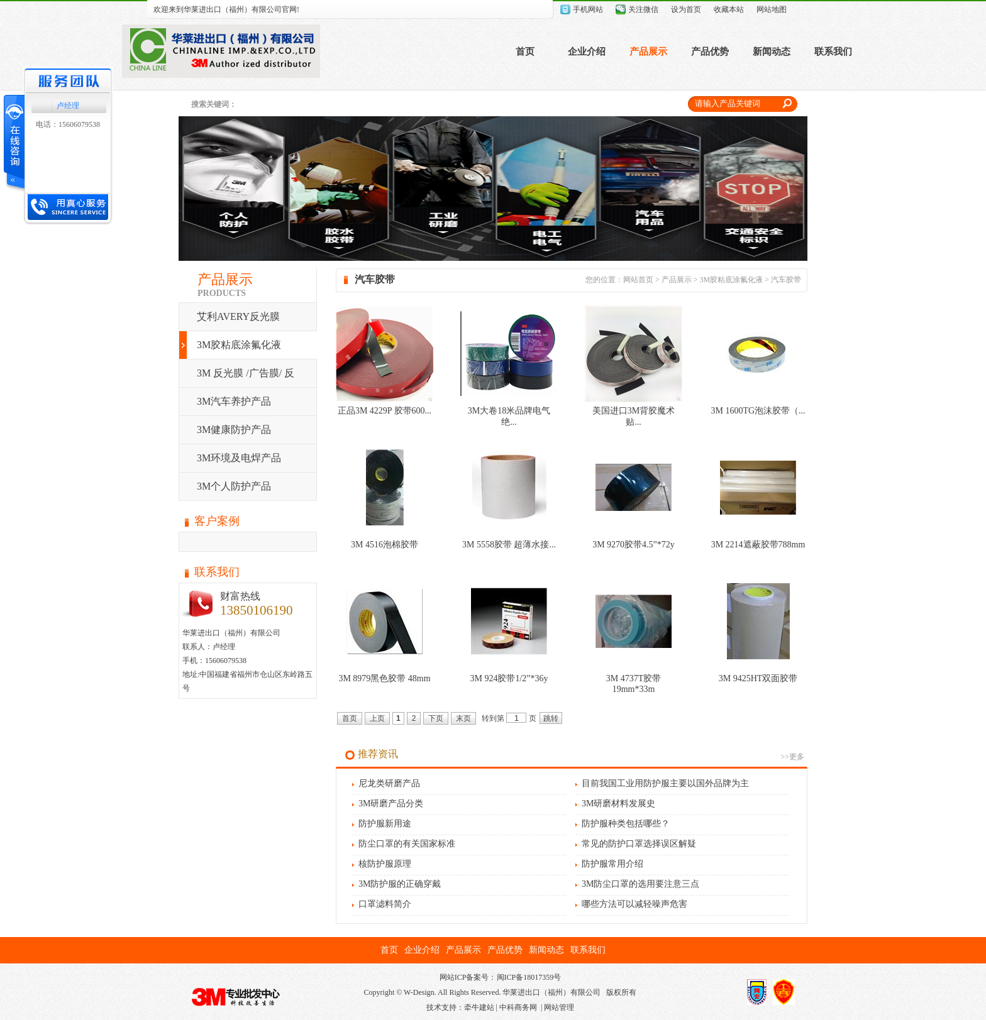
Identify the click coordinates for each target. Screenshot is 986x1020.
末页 (463, 718)
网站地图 (771, 9)
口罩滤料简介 (384, 904)
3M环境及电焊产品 (239, 457)
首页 (525, 52)
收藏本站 (729, 9)
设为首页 (686, 9)
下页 (435, 718)
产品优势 (710, 52)
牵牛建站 (479, 1007)
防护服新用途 (384, 823)
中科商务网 (518, 1007)
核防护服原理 (384, 864)
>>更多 (792, 756)
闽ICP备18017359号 (529, 977)
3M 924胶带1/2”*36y (509, 678)
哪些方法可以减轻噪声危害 (634, 904)
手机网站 (588, 9)
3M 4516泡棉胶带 (384, 544)
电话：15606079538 (68, 124)
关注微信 (643, 9)
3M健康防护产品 (234, 429)
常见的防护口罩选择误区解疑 (639, 843)
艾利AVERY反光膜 (238, 316)
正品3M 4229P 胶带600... (384, 410)
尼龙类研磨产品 (389, 783)
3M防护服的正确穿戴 (399, 884)
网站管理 (559, 1007)
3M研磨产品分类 (390, 803)
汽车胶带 (786, 279)
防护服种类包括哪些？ (626, 823)
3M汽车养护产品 (234, 401)
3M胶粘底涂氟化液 (239, 344)
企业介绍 (587, 52)
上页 (377, 718)
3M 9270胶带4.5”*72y (633, 544)
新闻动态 (771, 52)
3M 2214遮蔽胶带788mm (758, 544)
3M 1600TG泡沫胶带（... (758, 410)
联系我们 (833, 52)
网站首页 (638, 279)
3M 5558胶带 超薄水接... (509, 544)
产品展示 (648, 52)
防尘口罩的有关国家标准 (406, 843)
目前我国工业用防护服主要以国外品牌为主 (665, 783)
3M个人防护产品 (234, 486)
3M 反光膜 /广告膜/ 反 (245, 373)
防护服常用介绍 (612, 864)
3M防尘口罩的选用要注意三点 (640, 884)
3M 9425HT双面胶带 (758, 678)
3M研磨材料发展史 (618, 803)
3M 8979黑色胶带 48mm (384, 678)
